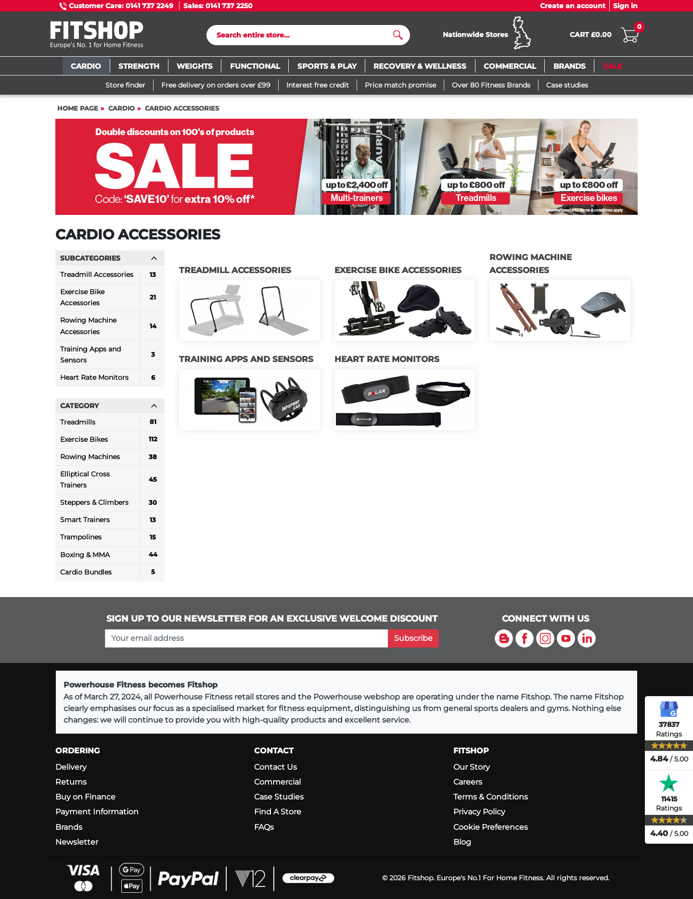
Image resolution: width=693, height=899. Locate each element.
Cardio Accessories (182, 108)
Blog (462, 842)
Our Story (471, 767)
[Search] (304, 35)
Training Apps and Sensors (246, 359)
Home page (77, 108)
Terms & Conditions (490, 796)
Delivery (71, 767)
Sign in (625, 5)
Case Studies (279, 796)
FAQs (264, 827)
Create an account (572, 5)
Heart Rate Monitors (386, 359)
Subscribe (413, 638)
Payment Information (97, 811)
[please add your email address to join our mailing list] (246, 638)
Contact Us (275, 767)
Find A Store (277, 811)
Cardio (121, 108)
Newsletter (76, 842)
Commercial (277, 782)
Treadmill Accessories (235, 270)
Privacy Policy (479, 811)
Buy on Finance (85, 796)
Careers (467, 782)
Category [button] (108, 405)
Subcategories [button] (108, 258)
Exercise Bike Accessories (398, 270)
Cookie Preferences (490, 827)
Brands (68, 827)
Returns (71, 782)
